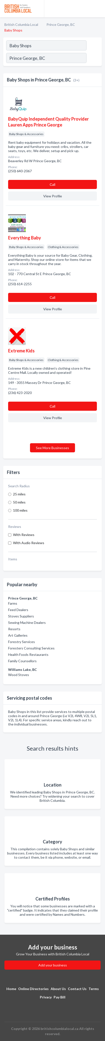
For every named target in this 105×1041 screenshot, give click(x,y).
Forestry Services (21, 642)
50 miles (19, 502)
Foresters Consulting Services (31, 648)
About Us (58, 989)
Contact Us (77, 989)
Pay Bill (59, 997)
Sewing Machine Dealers (27, 622)
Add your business (52, 965)
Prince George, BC (60, 24)
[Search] (94, 58)
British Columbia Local (21, 24)
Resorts (14, 629)
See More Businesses (52, 448)
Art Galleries (18, 635)
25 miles (19, 494)
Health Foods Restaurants (28, 654)
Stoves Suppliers (21, 616)
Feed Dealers (18, 610)
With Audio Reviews (28, 543)
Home (11, 989)
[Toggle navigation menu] (98, 9)
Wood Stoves (18, 675)
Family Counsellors (22, 661)
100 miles (20, 510)
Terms (94, 989)
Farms (12, 603)
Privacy (46, 997)
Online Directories (33, 989)
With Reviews (23, 535)
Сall (52, 184)
